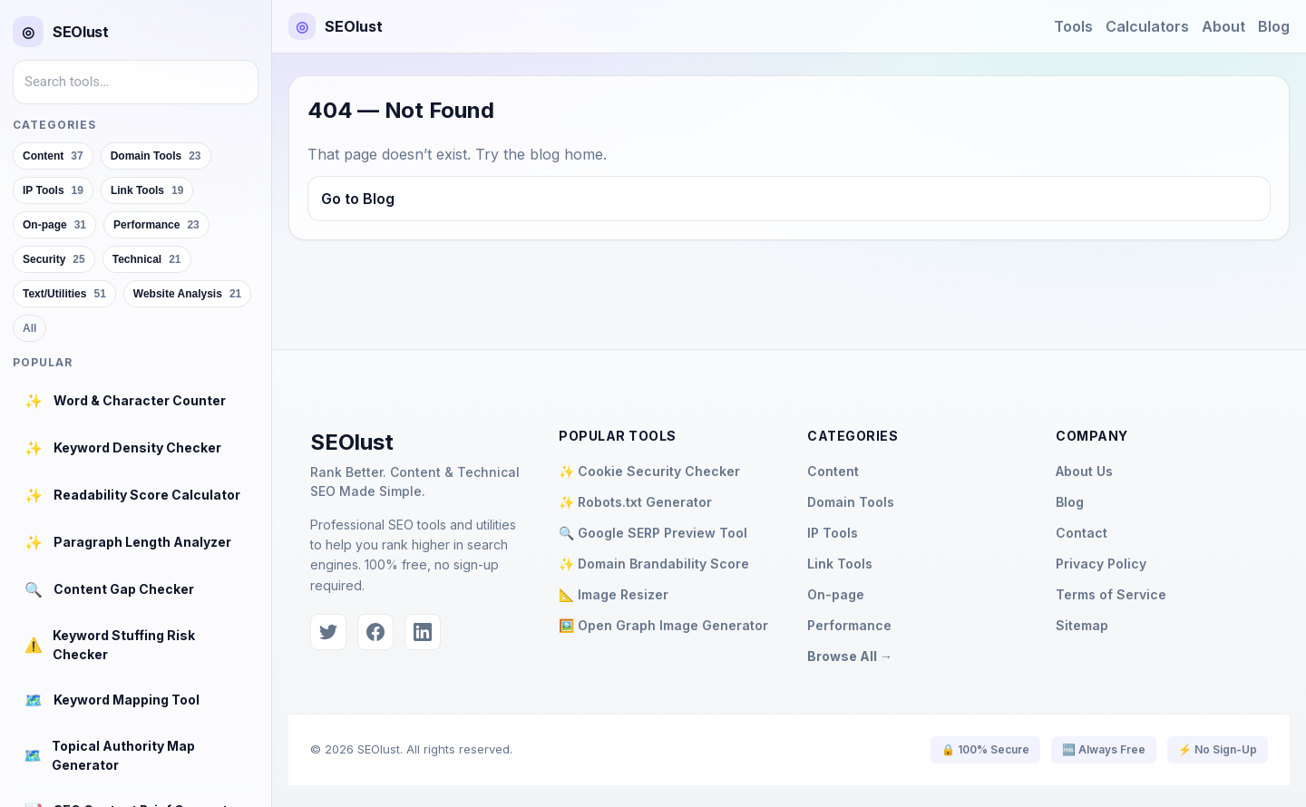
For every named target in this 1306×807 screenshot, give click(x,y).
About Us (1084, 471)
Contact (1081, 532)
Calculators (1147, 26)
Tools (1073, 26)
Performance (849, 625)
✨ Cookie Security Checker (649, 471)
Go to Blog (358, 199)
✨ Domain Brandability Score (654, 563)
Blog (1274, 26)
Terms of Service (1111, 594)
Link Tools (839, 563)
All (29, 328)
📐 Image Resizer (613, 594)
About (1223, 26)
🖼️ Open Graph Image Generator (663, 625)
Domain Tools (850, 502)
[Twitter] (328, 632)
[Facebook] (375, 632)
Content (833, 471)
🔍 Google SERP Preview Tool (653, 532)
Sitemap (1082, 625)
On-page (835, 594)
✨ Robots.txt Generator (635, 502)
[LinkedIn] (422, 632)
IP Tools (832, 532)
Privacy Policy (1101, 563)
